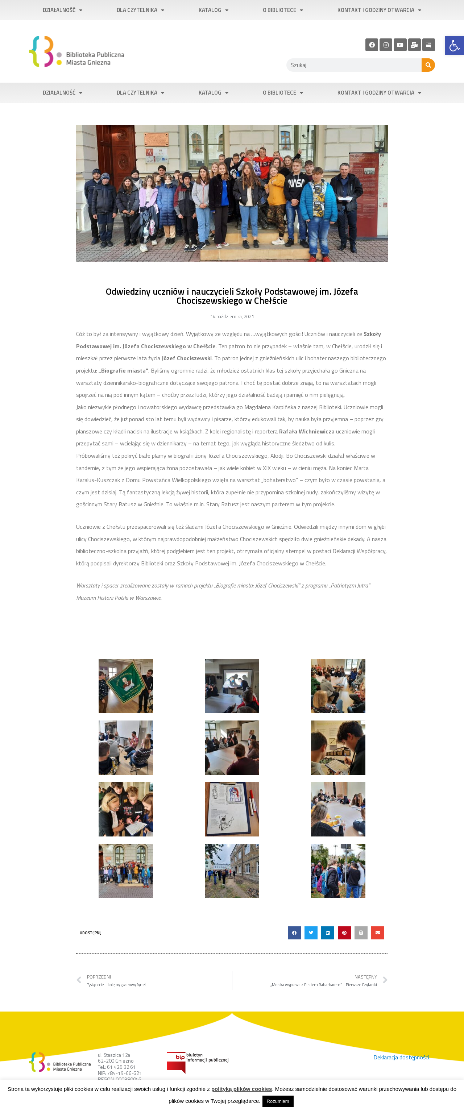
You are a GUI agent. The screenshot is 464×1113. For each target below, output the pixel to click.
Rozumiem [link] (278, 1101)
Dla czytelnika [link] (140, 10)
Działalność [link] (62, 10)
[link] (454, 45)
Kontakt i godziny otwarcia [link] (379, 10)
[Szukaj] (428, 65)
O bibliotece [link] (283, 10)
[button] (294, 932)
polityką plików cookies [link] (241, 1089)
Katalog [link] (213, 10)
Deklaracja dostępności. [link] (401, 1057)
